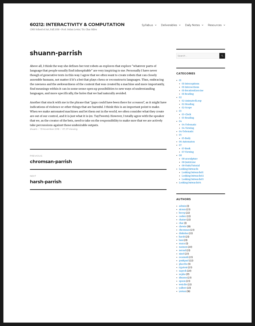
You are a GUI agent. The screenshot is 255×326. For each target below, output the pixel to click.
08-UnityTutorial (191, 165)
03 (180, 111)
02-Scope (187, 107)
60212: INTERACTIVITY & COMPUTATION (77, 24)
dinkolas (183, 233)
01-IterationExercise (192, 90)
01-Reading (188, 94)
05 (180, 135)
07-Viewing (71, 129)
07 (63, 129)
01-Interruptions (190, 83)
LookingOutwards (188, 169)
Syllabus (147, 25)
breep (182, 212)
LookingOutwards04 (190, 182)
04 (180, 121)
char (181, 223)
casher (182, 216)
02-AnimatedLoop (191, 100)
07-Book (186, 148)
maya (182, 243)
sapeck (183, 270)
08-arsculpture (190, 158)
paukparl (184, 260)
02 (180, 97)
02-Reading (188, 104)
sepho (182, 274)
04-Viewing (188, 128)
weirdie (183, 284)
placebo (183, 264)
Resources (214, 25)
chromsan (184, 230)
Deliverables (169, 25)
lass (181, 240)
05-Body (186, 138)
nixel (181, 253)
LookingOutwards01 (192, 172)
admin (182, 206)
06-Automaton (187, 141)
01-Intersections (190, 87)
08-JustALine (189, 162)
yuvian (182, 291)
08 (180, 155)
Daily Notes (192, 25)
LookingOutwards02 (193, 175)
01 (180, 80)
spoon (182, 281)
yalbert (183, 288)
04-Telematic (189, 124)
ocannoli (183, 257)
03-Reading (188, 117)
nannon (183, 247)
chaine (182, 219)
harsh (182, 236)
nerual (182, 250)
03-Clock (186, 114)
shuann (33, 129)
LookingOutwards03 (193, 179)
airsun (182, 209)
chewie (182, 226)
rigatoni (183, 267)
